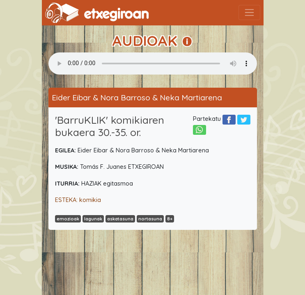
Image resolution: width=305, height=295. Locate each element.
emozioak (68, 219)
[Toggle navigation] (249, 12)
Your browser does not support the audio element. (152, 63)
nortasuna (150, 219)
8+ (169, 219)
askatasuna (120, 219)
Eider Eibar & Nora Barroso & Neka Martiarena (137, 97)
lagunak (93, 219)
